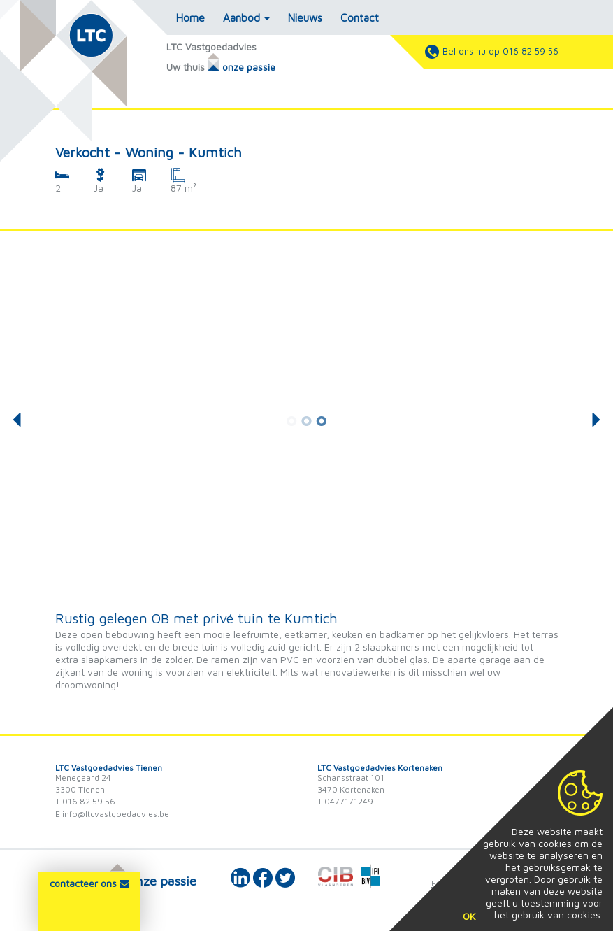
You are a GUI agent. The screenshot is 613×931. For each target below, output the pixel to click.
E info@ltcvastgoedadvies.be (112, 813)
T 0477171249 (345, 801)
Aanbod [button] (246, 17)
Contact (359, 17)
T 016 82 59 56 (85, 801)
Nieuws (305, 17)
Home (190, 17)
